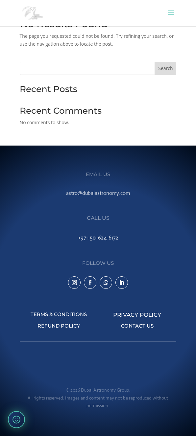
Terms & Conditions (59, 314)
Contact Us (137, 326)
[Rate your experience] (16, 419)
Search (165, 68)
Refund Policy (58, 326)
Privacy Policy (137, 314)
